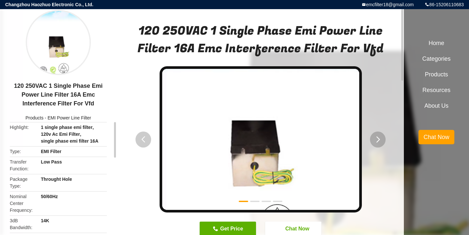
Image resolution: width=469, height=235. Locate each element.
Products (34, 117)
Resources (436, 90)
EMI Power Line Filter (69, 117)
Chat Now (436, 137)
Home (436, 43)
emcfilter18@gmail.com (390, 4)
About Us (436, 105)
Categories (436, 58)
